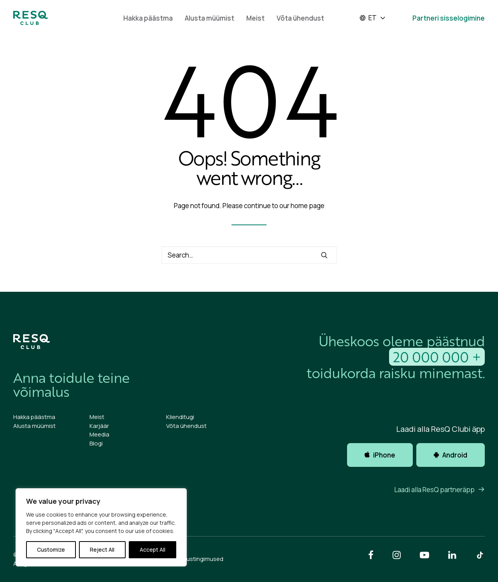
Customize (51, 549)
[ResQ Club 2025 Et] (30, 18)
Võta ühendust (300, 18)
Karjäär (99, 426)
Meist (255, 18)
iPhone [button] (380, 455)
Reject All (102, 549)
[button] (324, 255)
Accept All (152, 549)
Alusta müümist (209, 18)
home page (307, 205)
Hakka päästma (148, 18)
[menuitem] (148, 18)
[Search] (249, 255)
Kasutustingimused (196, 559)
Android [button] (450, 455)
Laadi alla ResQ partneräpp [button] (439, 489)
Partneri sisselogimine (448, 18)
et (368, 18)
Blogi (96, 443)
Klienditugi (180, 417)
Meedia (99, 434)
